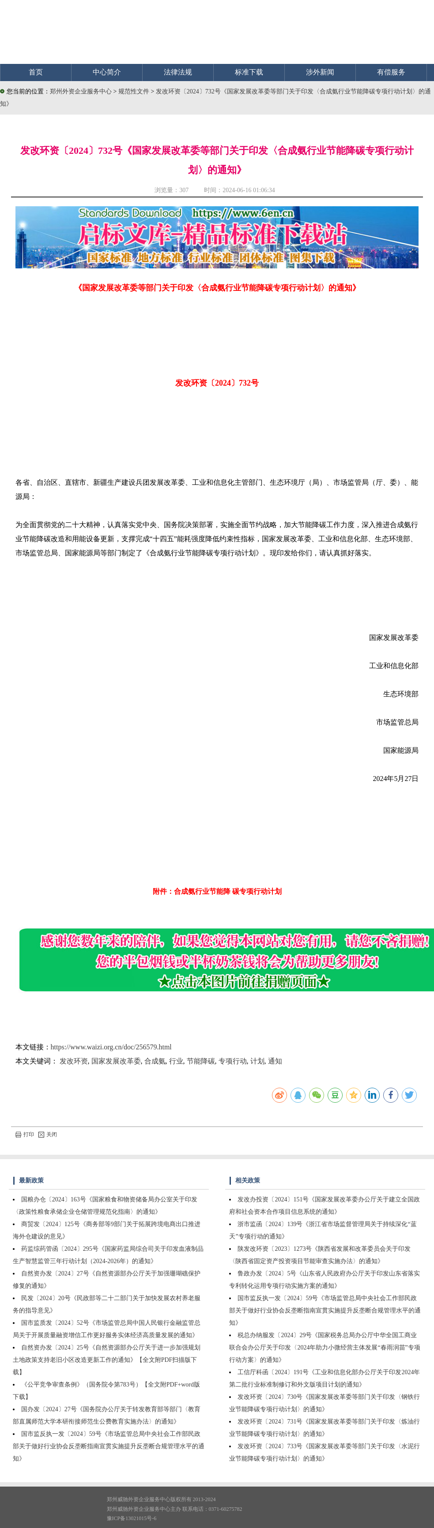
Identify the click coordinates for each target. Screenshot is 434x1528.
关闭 (47, 1134)
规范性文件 (134, 91)
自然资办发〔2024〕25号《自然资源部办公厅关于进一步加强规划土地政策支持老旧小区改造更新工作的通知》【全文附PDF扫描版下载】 (106, 1360)
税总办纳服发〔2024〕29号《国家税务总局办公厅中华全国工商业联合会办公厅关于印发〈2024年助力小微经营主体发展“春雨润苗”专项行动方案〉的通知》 (324, 1347)
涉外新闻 (320, 72)
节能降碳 (201, 1061)
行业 (176, 1061)
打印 (24, 1134)
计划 (257, 1061)
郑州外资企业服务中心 (81, 91)
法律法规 (178, 72)
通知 (275, 1061)
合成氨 (155, 1061)
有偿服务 (391, 72)
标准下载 (249, 72)
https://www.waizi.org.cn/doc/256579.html (111, 1047)
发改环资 (74, 1061)
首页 (36, 72)
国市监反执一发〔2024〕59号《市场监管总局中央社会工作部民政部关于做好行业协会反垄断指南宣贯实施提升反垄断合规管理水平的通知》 (108, 1446)
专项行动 (233, 1061)
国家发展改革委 (116, 1061)
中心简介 (107, 72)
